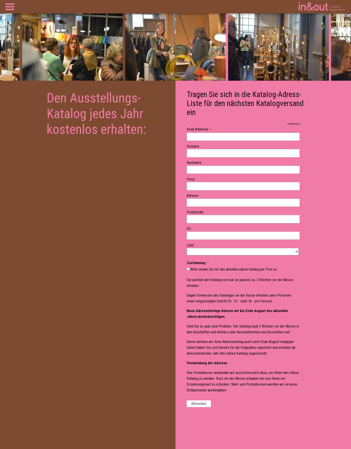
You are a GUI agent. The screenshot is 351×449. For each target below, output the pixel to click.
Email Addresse (199, 129)
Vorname (193, 146)
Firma (191, 179)
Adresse (192, 196)
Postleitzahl (195, 212)
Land (190, 245)
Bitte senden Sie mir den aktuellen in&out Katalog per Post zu (233, 269)
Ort (189, 229)
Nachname (194, 163)
